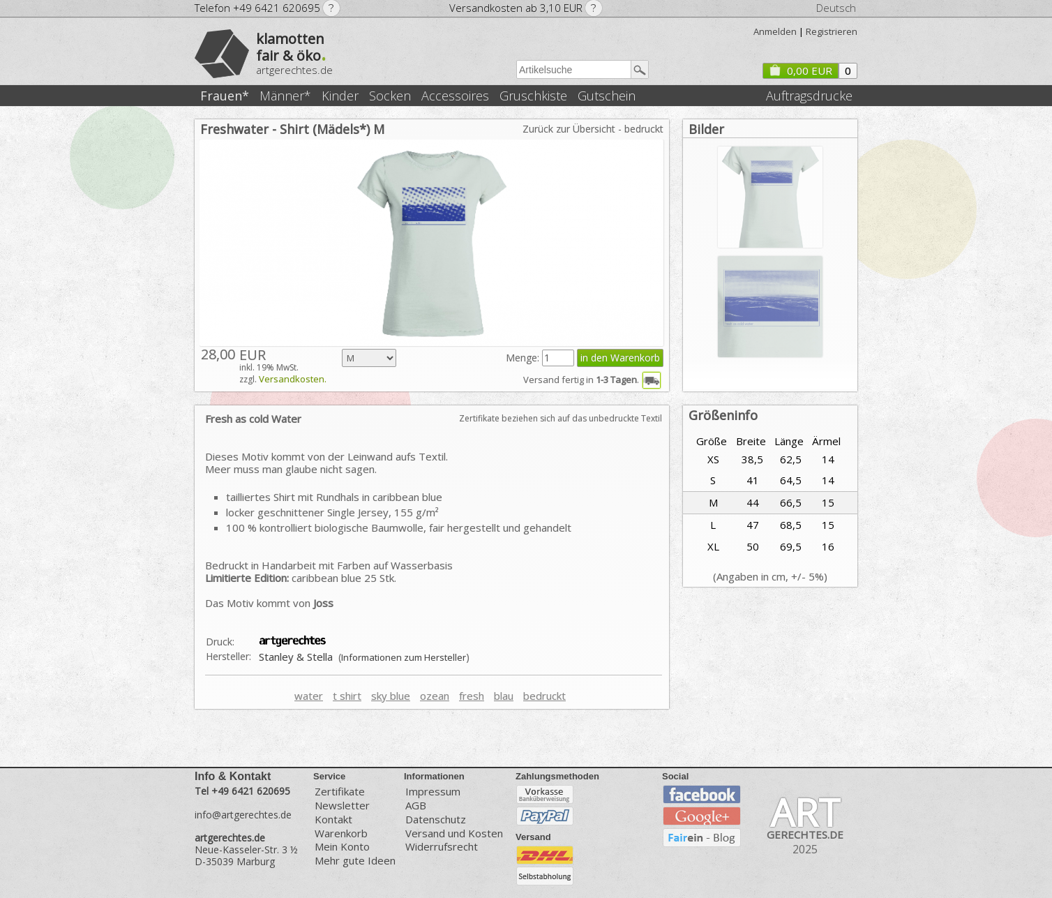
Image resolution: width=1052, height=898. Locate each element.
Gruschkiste (533, 96)
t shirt (347, 696)
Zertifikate (340, 791)
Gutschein (607, 96)
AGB (415, 805)
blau (503, 696)
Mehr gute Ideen (355, 861)
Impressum (432, 791)
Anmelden (775, 31)
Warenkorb (341, 833)
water (308, 696)
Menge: (524, 357)
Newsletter (342, 805)
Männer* (285, 96)
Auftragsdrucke (809, 96)
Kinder (340, 96)
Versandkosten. (292, 379)
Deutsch (836, 8)
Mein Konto (342, 847)
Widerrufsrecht (441, 847)
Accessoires (455, 96)
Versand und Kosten (454, 833)
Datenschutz (435, 819)
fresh (471, 696)
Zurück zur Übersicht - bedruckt (593, 128)
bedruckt (544, 696)
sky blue (390, 696)
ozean (434, 696)
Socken (390, 96)
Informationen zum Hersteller (403, 657)
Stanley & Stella (296, 657)
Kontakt (333, 819)
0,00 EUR (800, 70)
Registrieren (831, 31)
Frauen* (224, 96)
